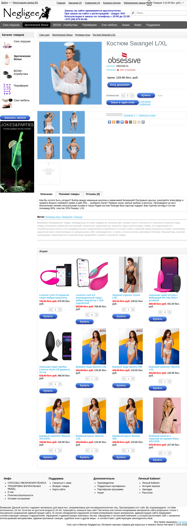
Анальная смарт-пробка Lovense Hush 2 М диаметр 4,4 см (54, 370)
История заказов (151, 486)
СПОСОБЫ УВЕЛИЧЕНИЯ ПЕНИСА (27, 483)
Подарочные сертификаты (111, 486)
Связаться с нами (61, 483)
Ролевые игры (82, 35)
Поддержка (153, 24)
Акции (126, 24)
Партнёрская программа (110, 489)
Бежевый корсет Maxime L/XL (89, 437)
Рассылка (147, 492)
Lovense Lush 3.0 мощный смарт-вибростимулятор (54, 296)
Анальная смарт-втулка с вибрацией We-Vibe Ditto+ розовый (163, 298)
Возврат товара (60, 486)
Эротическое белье (36, 24)
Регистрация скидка (25, 2)
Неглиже (182, 522)
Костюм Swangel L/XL (104, 35)
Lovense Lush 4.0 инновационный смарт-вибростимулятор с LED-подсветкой (90, 299)
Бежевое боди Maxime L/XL (91, 367)
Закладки (147, 489)
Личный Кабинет (151, 483)
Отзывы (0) (93, 194)
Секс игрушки (11, 24)
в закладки (145, 101)
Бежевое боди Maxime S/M (127, 367)
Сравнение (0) (92, 3)
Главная (61, 3)
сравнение (145, 104)
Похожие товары (69, 194)
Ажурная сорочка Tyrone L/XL (126, 296)
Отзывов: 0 (129, 115)
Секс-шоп (44, 35)
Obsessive (67, 217)
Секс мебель (109, 24)
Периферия (89, 24)
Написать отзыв (147, 115)
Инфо (137, 24)
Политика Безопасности (20, 495)
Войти (4, 2)
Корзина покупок (112, 3)
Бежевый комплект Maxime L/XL (164, 368)
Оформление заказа (134, 3)
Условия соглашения (19, 498)
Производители (105, 483)
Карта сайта (58, 489)
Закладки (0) (75, 3)
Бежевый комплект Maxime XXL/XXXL (54, 437)
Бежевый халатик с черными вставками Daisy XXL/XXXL (164, 439)
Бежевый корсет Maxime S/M (126, 437)
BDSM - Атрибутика (65, 24)
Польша (78, 217)
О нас (11, 492)
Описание (46, 194)
